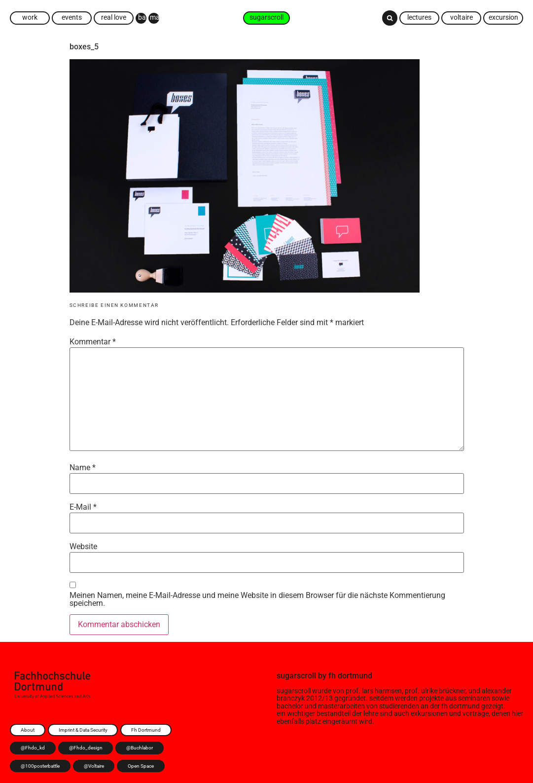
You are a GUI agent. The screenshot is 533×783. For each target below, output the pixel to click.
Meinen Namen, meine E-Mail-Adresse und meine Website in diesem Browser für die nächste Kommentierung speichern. (257, 599)
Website (83, 547)
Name (83, 468)
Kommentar (93, 342)
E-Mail (83, 507)
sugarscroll (296, 675)
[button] (389, 18)
